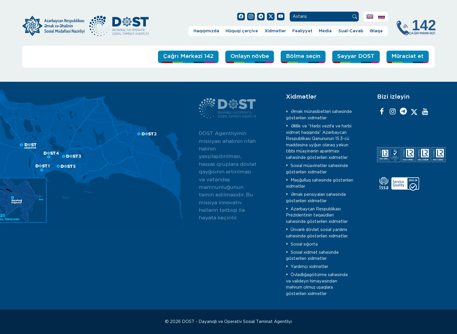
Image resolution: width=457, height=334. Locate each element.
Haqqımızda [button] (206, 31)
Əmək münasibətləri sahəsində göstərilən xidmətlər (319, 115)
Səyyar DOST (356, 56)
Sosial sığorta (304, 244)
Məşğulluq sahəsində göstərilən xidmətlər (320, 183)
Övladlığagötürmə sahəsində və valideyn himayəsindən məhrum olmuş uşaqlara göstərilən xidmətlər (317, 284)
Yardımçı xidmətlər (309, 267)
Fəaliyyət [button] (302, 31)
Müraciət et (407, 56)
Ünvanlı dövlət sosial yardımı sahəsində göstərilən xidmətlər (317, 233)
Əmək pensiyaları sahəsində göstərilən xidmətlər (316, 198)
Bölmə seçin (303, 56)
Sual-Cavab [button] (350, 31)
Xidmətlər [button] (275, 31)
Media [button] (325, 31)
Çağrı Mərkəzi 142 (188, 56)
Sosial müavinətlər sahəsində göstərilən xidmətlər (317, 169)
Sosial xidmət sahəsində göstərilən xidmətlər (312, 255)
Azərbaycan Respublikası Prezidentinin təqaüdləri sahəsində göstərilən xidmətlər (317, 215)
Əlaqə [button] (376, 31)
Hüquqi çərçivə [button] (242, 31)
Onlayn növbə (250, 56)
